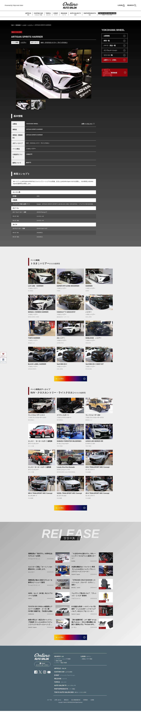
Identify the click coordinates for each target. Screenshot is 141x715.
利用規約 (85, 704)
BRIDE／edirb (75, 590)
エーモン (74, 630)
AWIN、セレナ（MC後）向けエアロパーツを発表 (40, 597)
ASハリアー (61, 338)
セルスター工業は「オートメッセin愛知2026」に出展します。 (40, 571)
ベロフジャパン (76, 601)
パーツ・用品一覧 (110, 45)
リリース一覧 (108, 55)
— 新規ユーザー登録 (86, 663)
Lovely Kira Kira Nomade (66, 468)
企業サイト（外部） (110, 60)
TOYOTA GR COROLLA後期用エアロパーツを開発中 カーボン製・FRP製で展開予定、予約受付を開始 (40, 611)
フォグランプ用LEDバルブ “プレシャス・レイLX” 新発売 (83, 597)
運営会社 (66, 704)
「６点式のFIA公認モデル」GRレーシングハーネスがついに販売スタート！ (83, 559)
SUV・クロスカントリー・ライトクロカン (54, 42)
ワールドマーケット (34, 561)
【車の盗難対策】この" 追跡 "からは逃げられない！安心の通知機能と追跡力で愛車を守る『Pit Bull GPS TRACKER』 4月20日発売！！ (83, 625)
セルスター (31, 574)
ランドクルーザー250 (93, 416)
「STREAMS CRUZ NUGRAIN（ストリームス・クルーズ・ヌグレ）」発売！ (83, 585)
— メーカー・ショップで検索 (62, 663)
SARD (73, 564)
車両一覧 (107, 41)
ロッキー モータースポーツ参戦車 (40, 442)
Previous (19, 73)
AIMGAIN (31, 617)
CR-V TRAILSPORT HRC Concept (97, 468)
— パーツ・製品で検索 (60, 666)
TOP (12, 25)
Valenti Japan (75, 577)
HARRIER (89, 286)
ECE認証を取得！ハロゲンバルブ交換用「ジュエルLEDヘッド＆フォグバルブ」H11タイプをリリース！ (83, 611)
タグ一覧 (49, 704)
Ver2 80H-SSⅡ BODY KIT (95, 364)
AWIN (30, 601)
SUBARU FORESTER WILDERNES (69, 442)
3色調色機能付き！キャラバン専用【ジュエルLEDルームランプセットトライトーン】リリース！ (83, 572)
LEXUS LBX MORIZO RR (94, 442)
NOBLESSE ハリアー (93, 338)
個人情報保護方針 (75, 704)
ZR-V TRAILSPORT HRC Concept (97, 494)
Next (88, 73)
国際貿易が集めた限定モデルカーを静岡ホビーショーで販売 (40, 584)
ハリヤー (89, 312)
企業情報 (107, 36)
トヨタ (24, 25)
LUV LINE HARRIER (35, 286)
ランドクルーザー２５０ (36, 416)
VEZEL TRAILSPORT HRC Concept (69, 494)
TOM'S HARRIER (34, 338)
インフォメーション (110, 50)
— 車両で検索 (58, 664)
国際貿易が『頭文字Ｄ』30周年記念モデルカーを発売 (40, 557)
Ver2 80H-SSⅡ (62, 364)
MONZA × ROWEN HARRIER (38, 312)
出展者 (92, 704)
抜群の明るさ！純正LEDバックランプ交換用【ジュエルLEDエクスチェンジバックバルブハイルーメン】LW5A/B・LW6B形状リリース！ (40, 625)
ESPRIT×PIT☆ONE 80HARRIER (68, 286)
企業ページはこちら (86, 123)
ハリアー (30, 25)
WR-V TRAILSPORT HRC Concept (40, 494)
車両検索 (18, 25)
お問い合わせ (57, 704)
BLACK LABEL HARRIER (37, 364)
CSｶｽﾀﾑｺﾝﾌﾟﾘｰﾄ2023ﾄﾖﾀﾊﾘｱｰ (66, 312)
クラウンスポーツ (63, 416)
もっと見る (62, 379)
